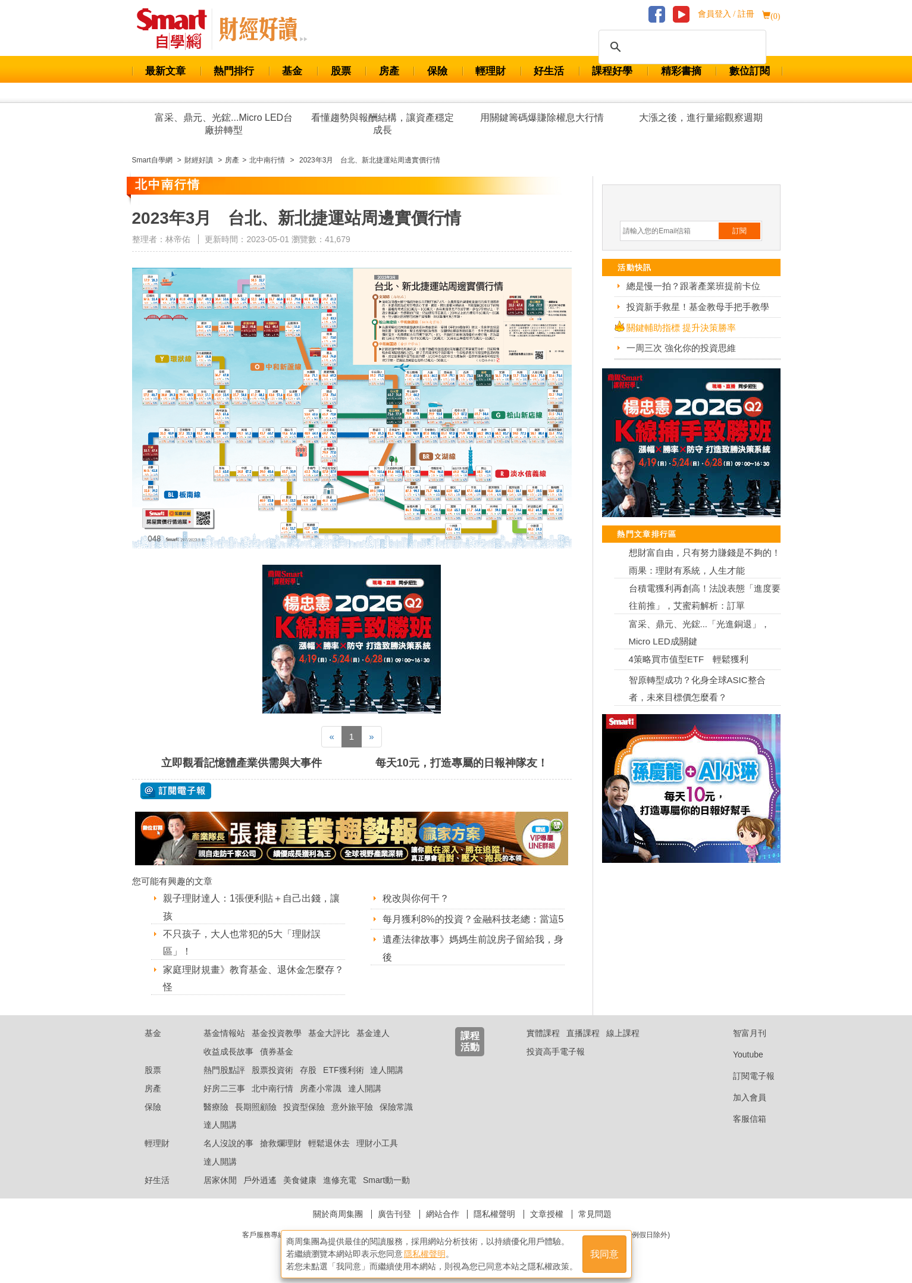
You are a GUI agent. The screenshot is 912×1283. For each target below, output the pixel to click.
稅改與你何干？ (416, 898)
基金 (292, 71)
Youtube (738, 1054)
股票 (341, 71)
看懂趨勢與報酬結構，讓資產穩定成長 (382, 123)
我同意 (604, 1254)
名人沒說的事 (228, 1143)
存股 (308, 1070)
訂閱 (739, 231)
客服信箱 (740, 1119)
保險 (437, 71)
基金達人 (373, 1033)
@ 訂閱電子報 (175, 791)
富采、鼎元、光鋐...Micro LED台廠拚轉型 (224, 123)
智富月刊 (740, 1033)
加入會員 (740, 1097)
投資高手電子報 (555, 1051)
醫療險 (215, 1107)
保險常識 (396, 1107)
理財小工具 (377, 1143)
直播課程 (583, 1033)
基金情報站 (224, 1033)
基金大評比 (329, 1033)
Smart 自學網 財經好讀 (263, 29)
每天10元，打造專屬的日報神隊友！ (461, 763)
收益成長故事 (228, 1051)
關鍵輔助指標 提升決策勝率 (681, 328)
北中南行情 (272, 1088)
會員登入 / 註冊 (726, 14)
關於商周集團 (338, 1214)
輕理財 (490, 71)
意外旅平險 (352, 1107)
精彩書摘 (681, 71)
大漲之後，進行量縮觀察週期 (701, 117)
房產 (389, 71)
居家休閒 (220, 1180)
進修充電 (339, 1180)
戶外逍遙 (260, 1180)
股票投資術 (272, 1070)
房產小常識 (320, 1088)
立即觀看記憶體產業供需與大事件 (241, 763)
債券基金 (276, 1051)
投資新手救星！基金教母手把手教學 (697, 307)
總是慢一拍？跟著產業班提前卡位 (693, 286)
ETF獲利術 (343, 1070)
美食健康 (299, 1180)
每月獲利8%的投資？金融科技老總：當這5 (473, 919)
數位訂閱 (749, 71)
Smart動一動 (386, 1180)
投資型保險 (304, 1107)
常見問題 (595, 1214)
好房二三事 (224, 1088)
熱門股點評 (224, 1070)
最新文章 (165, 71)
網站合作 (442, 1214)
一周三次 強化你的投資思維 (681, 348)
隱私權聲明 (494, 1214)
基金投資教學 (277, 1033)
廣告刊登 (394, 1214)
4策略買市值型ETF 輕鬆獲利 (689, 659)
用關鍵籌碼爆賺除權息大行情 (542, 117)
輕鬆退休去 (329, 1143)
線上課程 (623, 1033)
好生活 (549, 71)
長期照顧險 (256, 1107)
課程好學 (612, 71)
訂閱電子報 (744, 1076)
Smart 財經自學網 (177, 29)
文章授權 (546, 1214)
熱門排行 (234, 71)
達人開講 (386, 1070)
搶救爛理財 (281, 1143)
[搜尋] (680, 47)
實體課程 (543, 1033)
